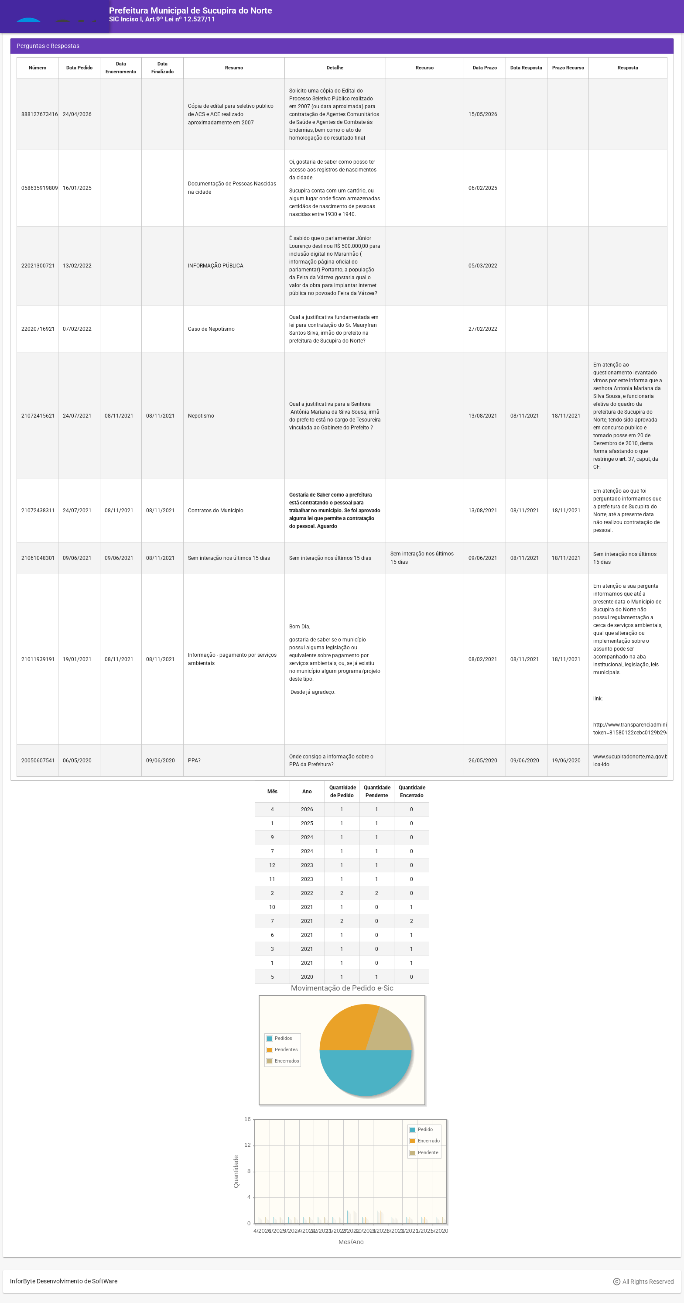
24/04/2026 (77, 114)
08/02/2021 (483, 659)
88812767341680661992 (51, 114)
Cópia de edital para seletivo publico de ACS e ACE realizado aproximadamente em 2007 (231, 114)
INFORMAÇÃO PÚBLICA (215, 266)
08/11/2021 (119, 416)
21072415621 (38, 416)
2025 (307, 823)
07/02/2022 (77, 329)
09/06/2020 (160, 761)
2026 (307, 809)
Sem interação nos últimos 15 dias (229, 558)
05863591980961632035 (51, 188)
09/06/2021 (77, 558)
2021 (307, 907)
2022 (307, 893)
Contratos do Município (215, 510)
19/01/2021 (77, 659)
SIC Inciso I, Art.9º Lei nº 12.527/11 (162, 19)
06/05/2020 (77, 761)
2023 (307, 865)
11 (272, 879)
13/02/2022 (77, 266)
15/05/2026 (483, 114)
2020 (307, 977)
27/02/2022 (483, 329)
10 (272, 907)
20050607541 (38, 761)
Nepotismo (201, 416)
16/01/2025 (77, 188)
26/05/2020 (483, 761)
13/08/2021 (483, 416)
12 (272, 865)
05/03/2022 (483, 266)
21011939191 (38, 659)
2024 (307, 837)
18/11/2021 (566, 416)
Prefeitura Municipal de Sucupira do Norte (190, 10)
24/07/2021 (77, 416)
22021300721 (38, 266)
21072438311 (38, 510)
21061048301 (38, 558)
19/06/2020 (566, 761)
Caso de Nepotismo (211, 329)
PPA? (194, 761)
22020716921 (38, 329)
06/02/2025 (483, 188)
